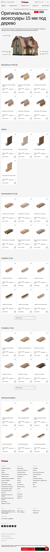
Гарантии (19, 478)
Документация (20, 468)
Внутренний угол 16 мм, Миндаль (8, 240)
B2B (34, 484)
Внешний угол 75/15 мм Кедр (23, 111)
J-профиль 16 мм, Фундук (7, 304)
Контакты (35, 470)
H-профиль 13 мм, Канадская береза (7, 349)
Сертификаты (20, 476)
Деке (2, 9)
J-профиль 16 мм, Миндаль (23, 304)
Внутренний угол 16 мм (9, 194)
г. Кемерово (10, 518)
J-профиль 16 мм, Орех (22, 278)
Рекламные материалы (22, 474)
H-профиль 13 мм (7, 328)
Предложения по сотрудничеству (40, 480)
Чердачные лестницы (5, 503)
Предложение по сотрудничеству (8, 533)
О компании (35, 468)
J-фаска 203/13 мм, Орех (23, 149)
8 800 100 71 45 (36, 510)
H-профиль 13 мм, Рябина (39, 348)
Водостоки (35, 5)
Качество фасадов (37, 474)
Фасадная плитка (24, 5)
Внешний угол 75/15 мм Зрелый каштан (24, 85)
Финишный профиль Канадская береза (40, 418)
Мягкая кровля (4, 482)
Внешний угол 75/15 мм (9, 65)
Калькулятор (19, 496)
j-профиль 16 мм (7, 258)
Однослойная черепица (6, 484)
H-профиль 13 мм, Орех (6, 374)
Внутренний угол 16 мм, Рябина (8, 213)
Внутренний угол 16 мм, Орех (23, 213)
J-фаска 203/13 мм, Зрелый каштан (9, 175)
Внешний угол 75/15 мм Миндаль (40, 111)
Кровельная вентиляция (6, 490)
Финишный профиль (8, 398)
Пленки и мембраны (5, 480)
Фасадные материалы (6, 468)
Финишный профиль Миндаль (40, 444)
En (48, 2)
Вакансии (35, 482)
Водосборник (4, 501)
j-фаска (3, 129)
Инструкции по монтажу (22, 470)
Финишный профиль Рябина (23, 417)
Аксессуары (10, 9)
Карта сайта (3, 540)
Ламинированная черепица (7, 486)
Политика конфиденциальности (8, 538)
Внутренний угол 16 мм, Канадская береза (40, 241)
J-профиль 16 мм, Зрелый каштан (40, 304)
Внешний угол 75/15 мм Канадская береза (8, 85)
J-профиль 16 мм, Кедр (38, 278)
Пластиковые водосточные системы (7, 495)
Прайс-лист (19, 498)
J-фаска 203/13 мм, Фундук (7, 149)
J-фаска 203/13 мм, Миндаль (39, 149)
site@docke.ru (36, 512)
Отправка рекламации (37, 478)
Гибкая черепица (45, 5)
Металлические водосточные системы (7, 499)
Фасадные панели (13, 5)
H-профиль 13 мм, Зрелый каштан (24, 348)
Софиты (3, 472)
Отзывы (34, 486)
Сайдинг (3, 5)
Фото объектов (20, 484)
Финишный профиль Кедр (23, 444)
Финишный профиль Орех (7, 444)
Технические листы (21, 472)
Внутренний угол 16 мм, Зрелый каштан (24, 241)
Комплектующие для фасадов (7, 478)
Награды (35, 476)
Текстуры (19, 482)
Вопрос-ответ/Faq (21, 486)
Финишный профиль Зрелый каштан (7, 418)
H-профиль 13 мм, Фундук (39, 374)
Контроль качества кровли (38, 472)
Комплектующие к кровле (6, 488)
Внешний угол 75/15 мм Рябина (40, 84)
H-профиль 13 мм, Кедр (22, 374)
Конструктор (19, 494)
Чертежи (19, 480)
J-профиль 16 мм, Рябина (7, 278)
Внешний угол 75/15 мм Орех (7, 111)
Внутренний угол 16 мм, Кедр (39, 213)
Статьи (18, 488)
